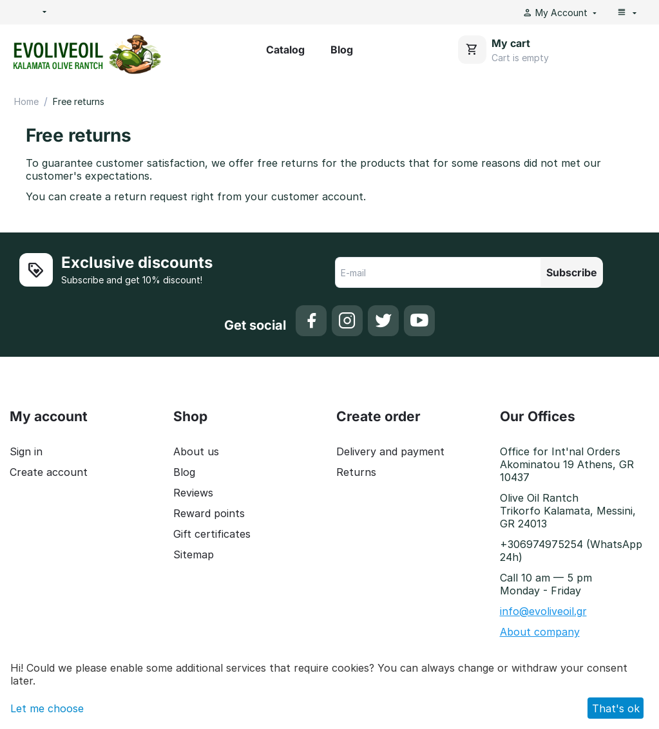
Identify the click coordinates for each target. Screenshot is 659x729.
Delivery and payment (390, 451)
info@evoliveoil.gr (543, 611)
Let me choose (47, 708)
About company (540, 631)
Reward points (209, 513)
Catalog (285, 49)
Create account (49, 472)
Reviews (193, 492)
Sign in (26, 451)
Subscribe (571, 272)
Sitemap (193, 554)
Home (26, 101)
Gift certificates (212, 533)
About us (196, 451)
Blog (341, 49)
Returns (356, 472)
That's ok (616, 708)
